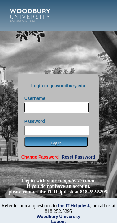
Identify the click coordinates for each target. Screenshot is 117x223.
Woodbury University (58, 216)
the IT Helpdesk (74, 205)
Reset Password (78, 157)
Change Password (40, 157)
